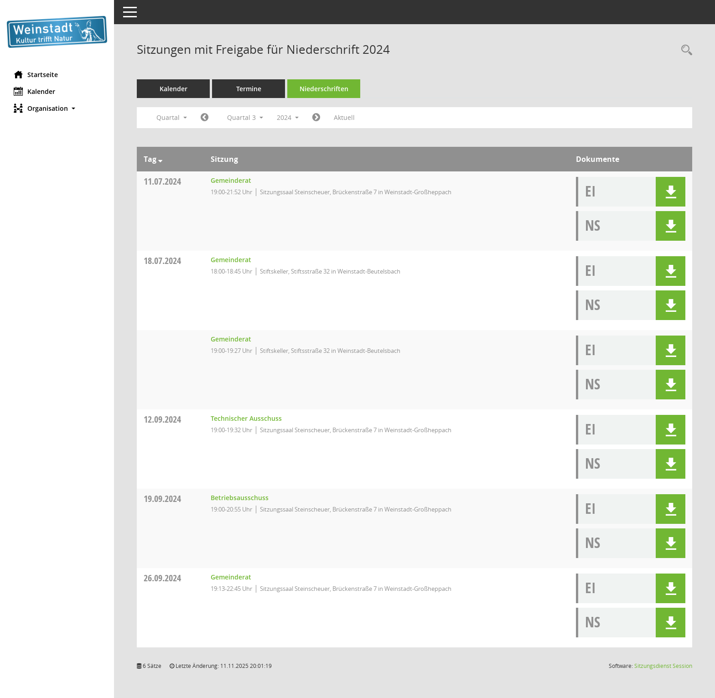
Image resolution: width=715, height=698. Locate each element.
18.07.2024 (162, 260)
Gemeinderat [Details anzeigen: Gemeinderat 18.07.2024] (231, 259)
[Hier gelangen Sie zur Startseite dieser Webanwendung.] (57, 32)
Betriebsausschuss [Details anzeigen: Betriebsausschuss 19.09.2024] (240, 497)
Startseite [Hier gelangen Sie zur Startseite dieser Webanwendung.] (36, 74)
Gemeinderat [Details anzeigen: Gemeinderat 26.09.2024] (231, 577)
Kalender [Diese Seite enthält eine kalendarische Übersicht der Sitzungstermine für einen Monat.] (34, 91)
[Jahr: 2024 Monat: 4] (204, 117)
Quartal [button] (171, 117)
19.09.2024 (162, 498)
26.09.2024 (162, 578)
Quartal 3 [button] (245, 117)
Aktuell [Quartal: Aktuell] (344, 117)
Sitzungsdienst (663, 666)
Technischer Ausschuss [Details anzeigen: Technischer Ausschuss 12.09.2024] (246, 418)
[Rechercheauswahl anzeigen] (684, 50)
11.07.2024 (162, 181)
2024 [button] (288, 117)
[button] (57, 108)
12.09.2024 (162, 419)
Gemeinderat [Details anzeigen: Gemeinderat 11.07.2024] (231, 180)
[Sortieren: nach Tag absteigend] (160, 159)
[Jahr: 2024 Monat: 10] (316, 117)
